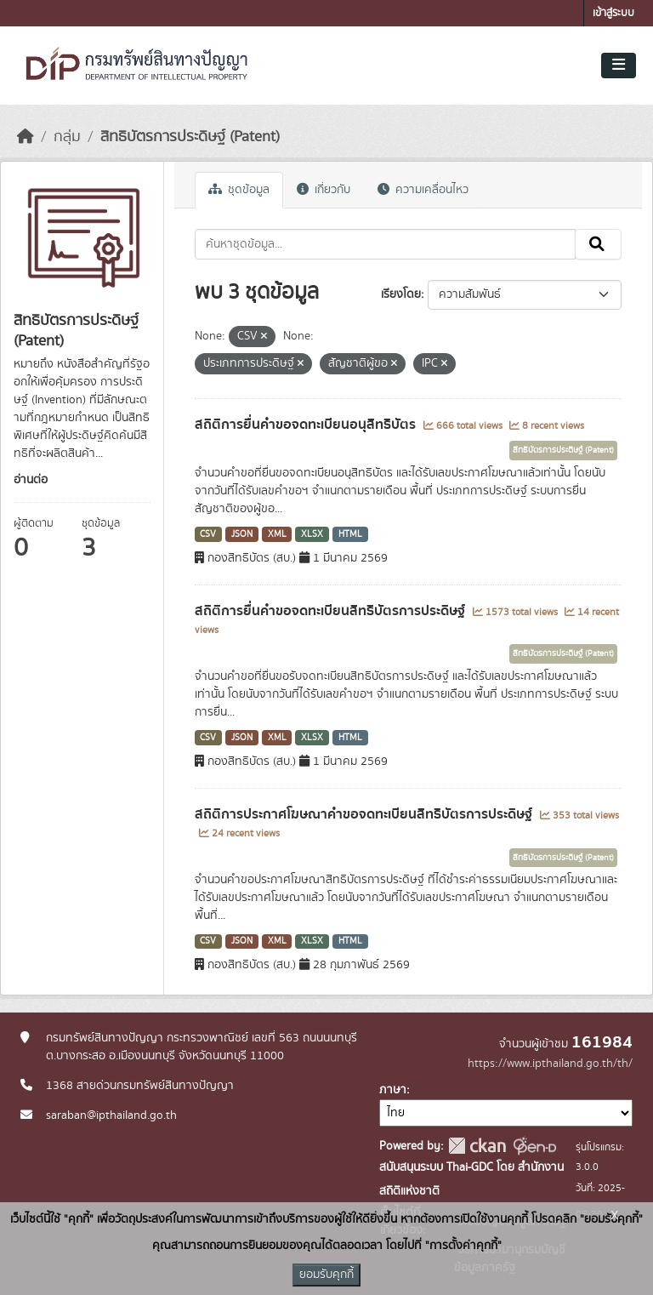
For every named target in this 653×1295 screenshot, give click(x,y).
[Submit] (598, 244)
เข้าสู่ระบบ (613, 13)
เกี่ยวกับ (323, 189)
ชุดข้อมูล (239, 189)
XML (277, 534)
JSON (242, 534)
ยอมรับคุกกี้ (326, 1274)
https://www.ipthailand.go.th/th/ (550, 1063)
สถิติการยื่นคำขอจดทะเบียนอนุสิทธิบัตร (307, 425)
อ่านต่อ (31, 479)
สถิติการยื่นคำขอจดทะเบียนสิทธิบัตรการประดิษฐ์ (331, 611)
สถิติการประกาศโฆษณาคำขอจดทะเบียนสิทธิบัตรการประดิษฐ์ (365, 814)
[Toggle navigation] (618, 65)
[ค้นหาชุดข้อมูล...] (385, 244)
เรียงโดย (401, 294)
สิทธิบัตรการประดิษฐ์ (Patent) (190, 137)
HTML (350, 534)
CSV (208, 534)
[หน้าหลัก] (25, 137)
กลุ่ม (67, 137)
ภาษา (392, 1089)
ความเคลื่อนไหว (423, 189)
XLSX (312, 534)
